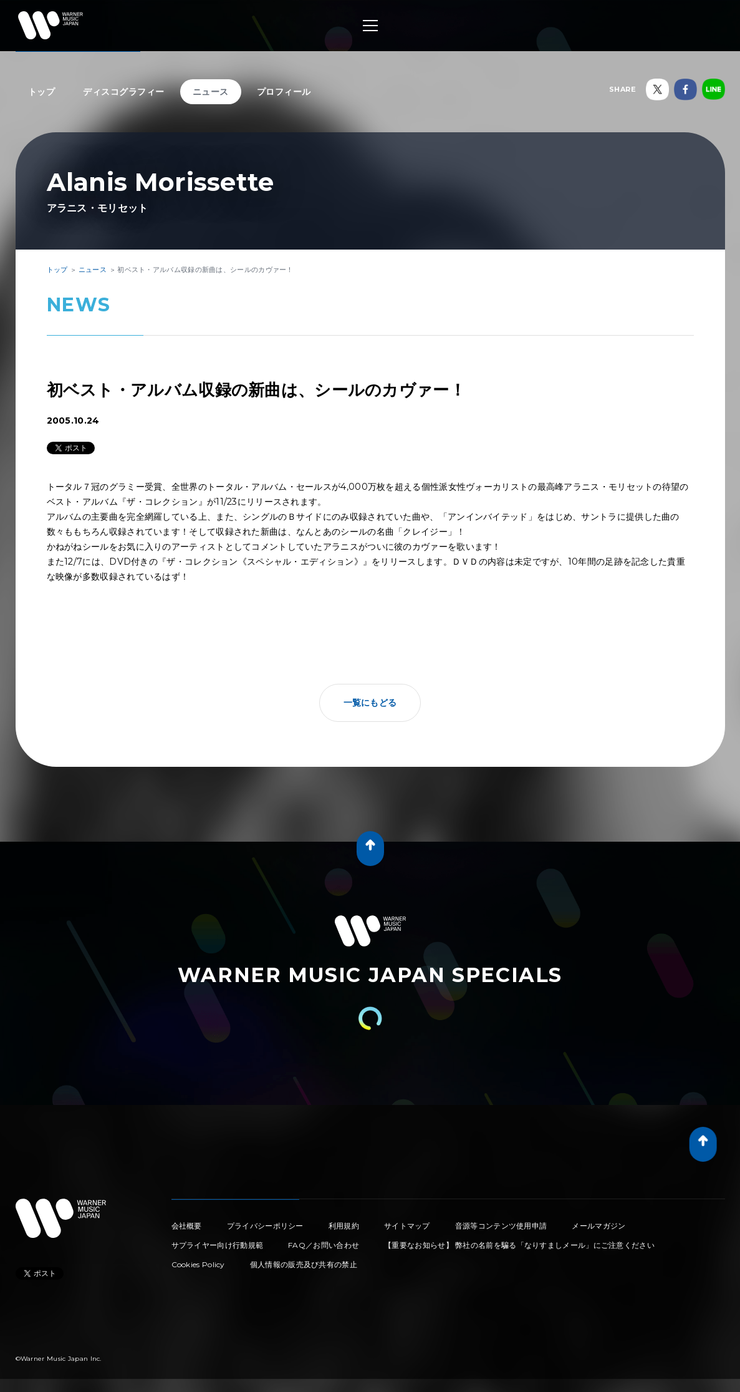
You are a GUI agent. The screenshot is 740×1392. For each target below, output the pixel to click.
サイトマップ (407, 1225)
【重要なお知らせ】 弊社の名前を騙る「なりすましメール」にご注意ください (519, 1245)
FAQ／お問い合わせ (323, 1245)
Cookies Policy (198, 1264)
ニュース (211, 91)
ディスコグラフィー (124, 91)
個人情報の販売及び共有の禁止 (303, 1264)
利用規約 (344, 1225)
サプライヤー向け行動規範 (217, 1245)
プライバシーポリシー (265, 1225)
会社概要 (186, 1225)
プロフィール (284, 91)
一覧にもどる (370, 702)
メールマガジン (598, 1225)
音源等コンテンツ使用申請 (501, 1225)
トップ (41, 91)
